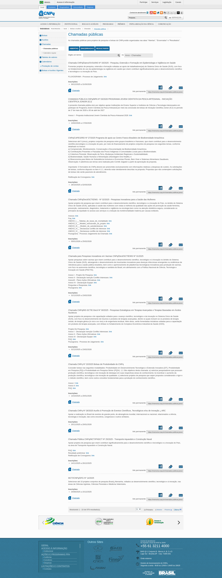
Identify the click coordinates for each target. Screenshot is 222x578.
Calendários (47, 62)
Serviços (154, 2)
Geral (65, 28)
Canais (178, 2)
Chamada (76, 91)
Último (176, 510)
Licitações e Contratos (55, 566)
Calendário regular (49, 53)
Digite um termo (74, 55)
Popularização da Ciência (141, 24)
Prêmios (121, 24)
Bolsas (44, 35)
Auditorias (48, 557)
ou (123, 55)
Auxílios (45, 40)
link (105, 77)
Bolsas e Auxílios (90, 24)
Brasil (47, 2)
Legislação (167, 2)
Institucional (71, 24)
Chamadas (87, 28)
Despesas (48, 563)
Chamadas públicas (100, 29)
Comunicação (164, 24)
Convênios (48, 560)
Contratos (47, 569)
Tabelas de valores (49, 57)
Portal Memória (55, 28)
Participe (143, 2)
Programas (108, 24)
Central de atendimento (139, 12)
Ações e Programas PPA (55, 554)
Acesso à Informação (50, 24)
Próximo (167, 510)
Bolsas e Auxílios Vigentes (52, 70)
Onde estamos (146, 558)
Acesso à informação (65, 2)
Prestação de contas (50, 66)
